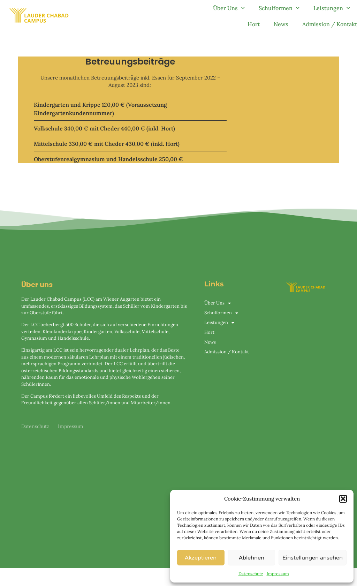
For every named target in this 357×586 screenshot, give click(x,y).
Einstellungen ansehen (312, 557)
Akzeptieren (201, 557)
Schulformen (279, 7)
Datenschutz (250, 573)
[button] (343, 498)
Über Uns (229, 7)
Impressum (278, 573)
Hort (254, 24)
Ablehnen (251, 557)
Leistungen (331, 7)
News (281, 24)
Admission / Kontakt (329, 24)
